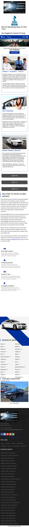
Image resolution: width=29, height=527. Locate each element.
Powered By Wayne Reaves (14, 526)
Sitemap (19, 437)
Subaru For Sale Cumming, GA (8, 515)
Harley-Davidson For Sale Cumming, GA (10, 479)
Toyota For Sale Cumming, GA (8, 521)
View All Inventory (5, 381)
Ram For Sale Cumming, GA (7, 510)
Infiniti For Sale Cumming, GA (8, 487)
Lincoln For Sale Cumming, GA (8, 500)
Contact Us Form (15, 239)
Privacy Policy (3, 437)
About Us (9, 446)
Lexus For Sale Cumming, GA (8, 497)
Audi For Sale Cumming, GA (7, 458)
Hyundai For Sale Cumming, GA (8, 484)
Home (2, 443)
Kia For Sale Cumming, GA (7, 492)
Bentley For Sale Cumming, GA (8, 463)
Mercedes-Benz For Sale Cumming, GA (10, 502)
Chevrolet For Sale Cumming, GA (9, 466)
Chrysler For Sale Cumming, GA (8, 468)
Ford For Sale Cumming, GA (7, 473)
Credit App (3, 446)
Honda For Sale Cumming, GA (8, 481)
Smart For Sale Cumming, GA (8, 513)
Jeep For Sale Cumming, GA (7, 489)
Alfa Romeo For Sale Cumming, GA (9, 455)
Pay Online (22, 446)
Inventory (7, 443)
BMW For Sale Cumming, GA (8, 460)
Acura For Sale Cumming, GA (8, 453)
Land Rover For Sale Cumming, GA (9, 494)
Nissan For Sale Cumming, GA (8, 507)
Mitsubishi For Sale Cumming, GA (9, 505)
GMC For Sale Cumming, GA (7, 476)
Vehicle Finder (20, 443)
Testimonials (16, 446)
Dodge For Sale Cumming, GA (8, 471)
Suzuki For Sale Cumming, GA (8, 518)
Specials (13, 443)
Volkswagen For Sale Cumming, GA (9, 523)
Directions (14, 437)
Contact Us (9, 437)
